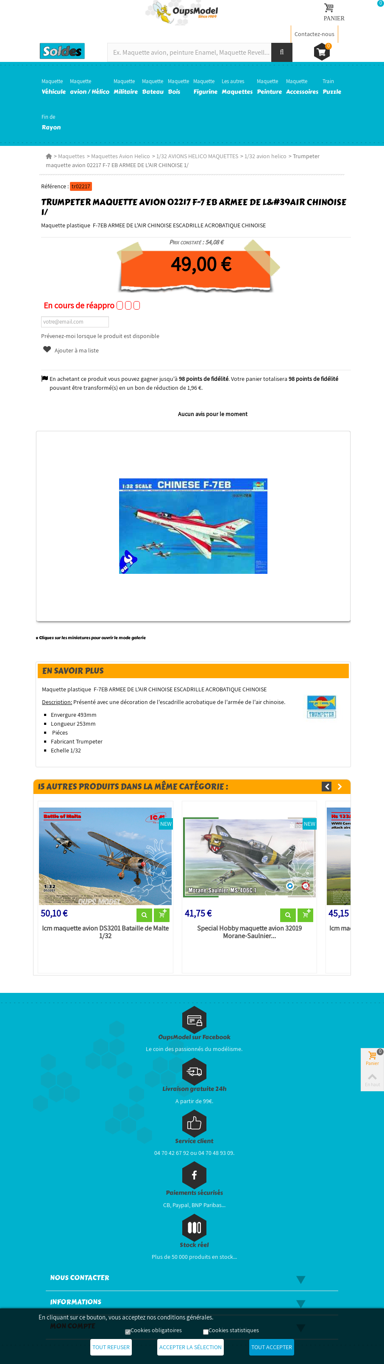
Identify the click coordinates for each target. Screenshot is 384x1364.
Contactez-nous (314, 34)
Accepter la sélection (190, 1347)
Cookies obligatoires (156, 1330)
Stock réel (194, 1245)
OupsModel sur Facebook (194, 1037)
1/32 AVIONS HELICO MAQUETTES (197, 156)
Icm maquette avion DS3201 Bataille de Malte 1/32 (105, 932)
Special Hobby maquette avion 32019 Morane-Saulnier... (249, 932)
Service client (194, 1141)
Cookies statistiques (234, 1330)
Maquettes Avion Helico (120, 156)
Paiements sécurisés (194, 1192)
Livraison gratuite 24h (194, 1088)
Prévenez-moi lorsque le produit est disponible (100, 336)
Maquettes (71, 156)
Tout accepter (271, 1347)
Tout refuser (111, 1347)
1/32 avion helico (266, 156)
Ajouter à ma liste (71, 350)
